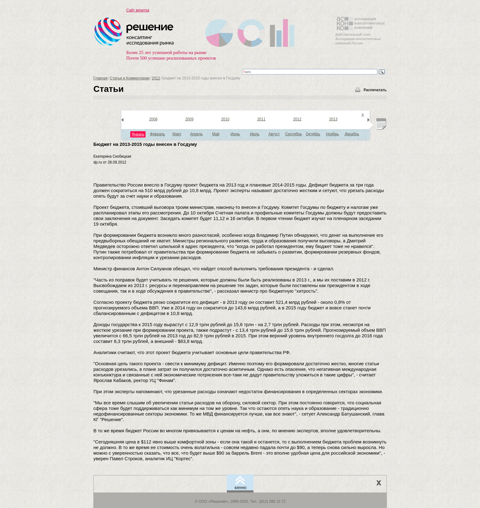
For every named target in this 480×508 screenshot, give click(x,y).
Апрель (196, 134)
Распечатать (375, 90)
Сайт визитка (137, 10)
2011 (261, 119)
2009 (189, 119)
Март (177, 134)
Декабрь (352, 134)
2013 (333, 119)
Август (274, 134)
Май (216, 134)
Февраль (157, 134)
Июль (254, 134)
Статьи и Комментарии (130, 78)
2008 (153, 119)
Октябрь (313, 134)
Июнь (235, 134)
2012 (156, 78)
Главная (100, 78)
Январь (138, 134)
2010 (225, 119)
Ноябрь (332, 134)
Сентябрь (293, 134)
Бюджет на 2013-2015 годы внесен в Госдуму (145, 144)
